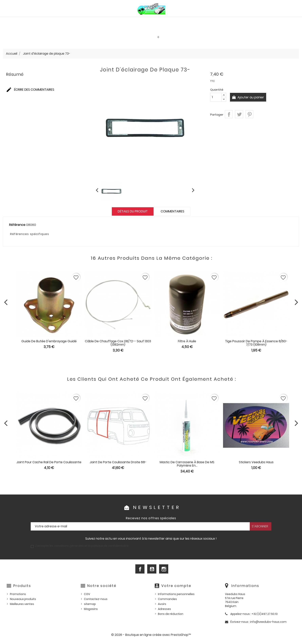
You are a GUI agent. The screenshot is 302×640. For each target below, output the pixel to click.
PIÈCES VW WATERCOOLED (93, 21)
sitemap (90, 604)
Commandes (167, 599)
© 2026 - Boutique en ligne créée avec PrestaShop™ (151, 634)
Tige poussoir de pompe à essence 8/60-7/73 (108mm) (256, 343)
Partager (229, 114)
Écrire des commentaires (30, 89)
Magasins (91, 609)
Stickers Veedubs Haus (256, 462)
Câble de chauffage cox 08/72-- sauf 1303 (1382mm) (118, 343)
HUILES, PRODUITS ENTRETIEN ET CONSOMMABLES (154, 21)
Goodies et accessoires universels (99, 29)
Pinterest (249, 114)
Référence (17, 225)
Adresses (164, 609)
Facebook (139, 568)
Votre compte (176, 585)
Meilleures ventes (22, 604)
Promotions (18, 594)
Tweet (239, 114)
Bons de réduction (170, 614)
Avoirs (162, 604)
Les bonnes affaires (149, 29)
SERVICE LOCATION (185, 29)
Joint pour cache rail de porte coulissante (48, 462)
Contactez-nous (95, 599)
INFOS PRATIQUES (218, 29)
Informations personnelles (176, 594)
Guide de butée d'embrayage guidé (49, 341)
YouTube (151, 568)
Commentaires (172, 211)
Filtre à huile (187, 341)
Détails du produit (133, 211)
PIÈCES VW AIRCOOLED (50, 21)
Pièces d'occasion (232, 21)
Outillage (261, 21)
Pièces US (204, 21)
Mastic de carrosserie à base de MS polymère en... (187, 464)
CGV (87, 594)
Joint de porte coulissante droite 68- (118, 462)
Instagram (163, 568)
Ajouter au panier (250, 97)
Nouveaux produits (23, 599)
